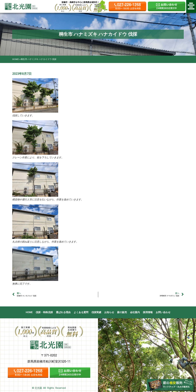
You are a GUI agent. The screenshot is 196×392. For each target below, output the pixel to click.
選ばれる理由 (63, 312)
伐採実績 (96, 312)
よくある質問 (81, 312)
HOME (15, 59)
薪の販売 (122, 312)
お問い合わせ (163, 312)
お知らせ (109, 312)
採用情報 (148, 312)
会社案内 (135, 312)
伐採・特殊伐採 (44, 312)
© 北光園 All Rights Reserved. (49, 387)
